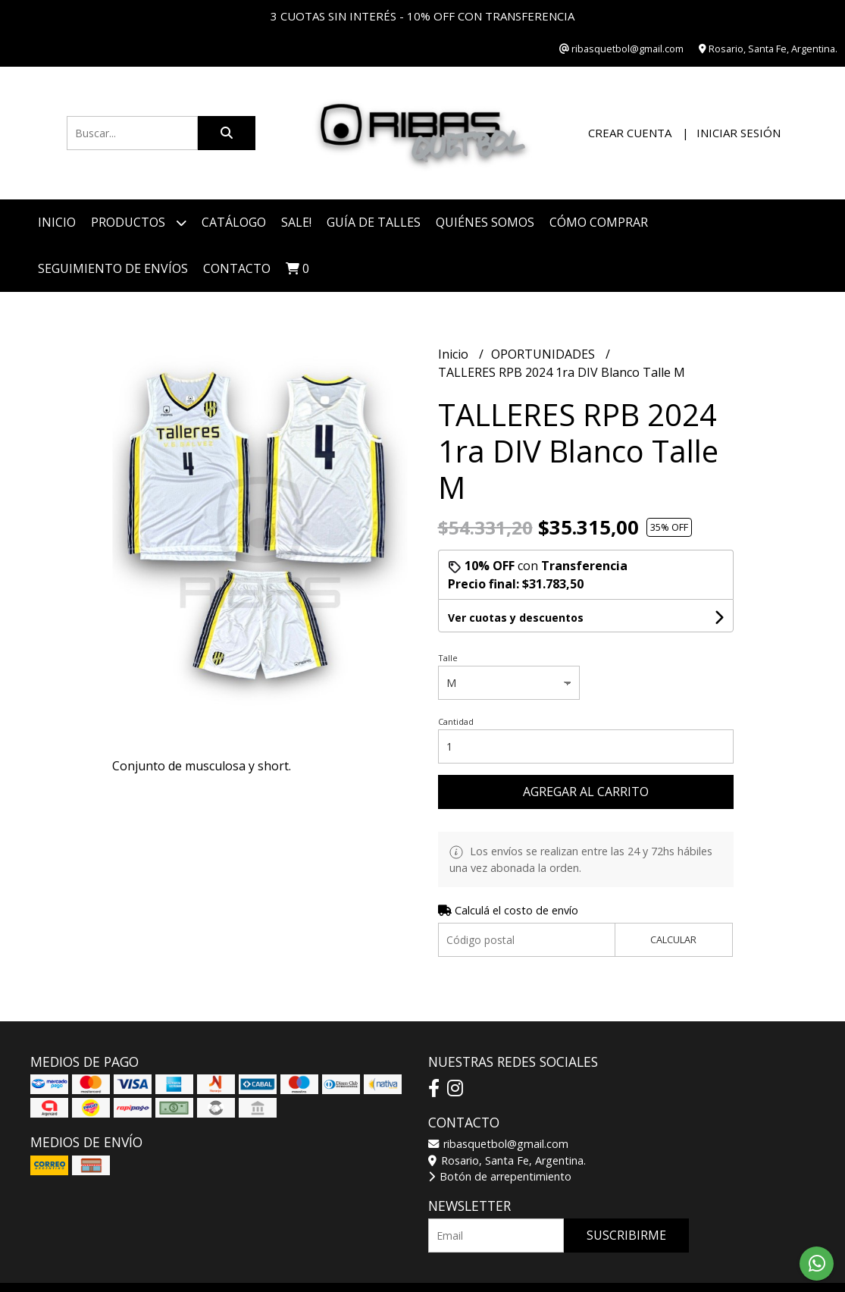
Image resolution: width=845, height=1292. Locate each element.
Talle (448, 657)
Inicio (57, 222)
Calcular (673, 939)
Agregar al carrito (586, 791)
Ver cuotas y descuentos (516, 617)
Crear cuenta (629, 132)
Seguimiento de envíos (113, 268)
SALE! (296, 222)
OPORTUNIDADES (544, 354)
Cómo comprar (598, 222)
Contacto (237, 268)
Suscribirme (626, 1235)
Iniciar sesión (738, 132)
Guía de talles (374, 222)
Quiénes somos (485, 222)
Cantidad (456, 721)
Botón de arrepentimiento (499, 1176)
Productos (138, 222)
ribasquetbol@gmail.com (498, 1144)
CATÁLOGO (234, 222)
